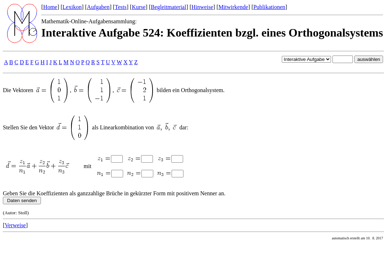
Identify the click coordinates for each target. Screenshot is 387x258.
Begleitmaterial (168, 7)
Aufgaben (98, 7)
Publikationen (269, 7)
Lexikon (71, 7)
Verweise (15, 225)
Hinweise (202, 7)
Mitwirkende (233, 7)
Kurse (138, 7)
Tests (121, 7)
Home (50, 7)
